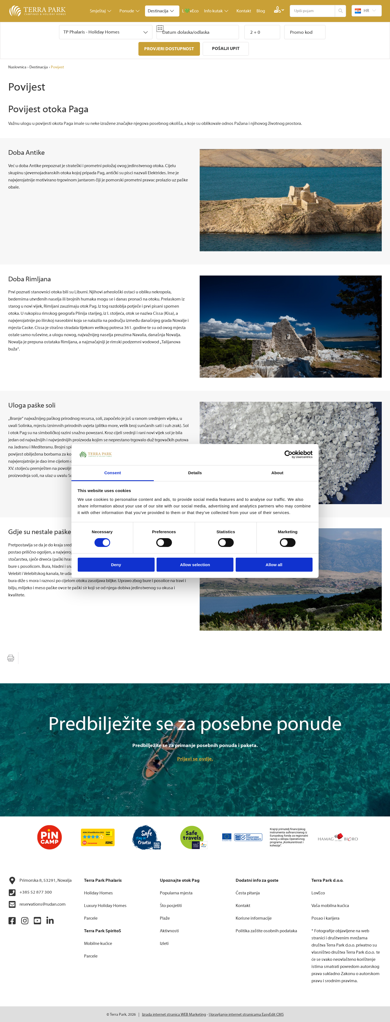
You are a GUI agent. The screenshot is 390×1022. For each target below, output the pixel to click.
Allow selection (195, 564)
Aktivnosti (169, 930)
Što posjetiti (171, 904)
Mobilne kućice (98, 942)
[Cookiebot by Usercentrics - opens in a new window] (288, 454)
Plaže (165, 917)
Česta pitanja (248, 892)
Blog (261, 11)
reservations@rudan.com (37, 904)
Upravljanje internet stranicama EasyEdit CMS (246, 1014)
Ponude (129, 11)
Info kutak (216, 11)
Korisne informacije (254, 917)
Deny (116, 564)
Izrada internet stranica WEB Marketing (174, 1014)
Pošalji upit (226, 48)
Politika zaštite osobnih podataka (266, 930)
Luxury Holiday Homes (105, 904)
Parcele (91, 917)
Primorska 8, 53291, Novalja (40, 880)
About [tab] (277, 472)
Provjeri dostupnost (169, 48)
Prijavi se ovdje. (195, 758)
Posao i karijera (325, 917)
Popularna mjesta (176, 892)
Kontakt (243, 11)
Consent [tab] (112, 472)
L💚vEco (190, 11)
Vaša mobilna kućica (330, 904)
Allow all (274, 564)
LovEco (318, 892)
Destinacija (161, 11)
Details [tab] (195, 472)
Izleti (164, 942)
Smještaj (100, 11)
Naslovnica (17, 66)
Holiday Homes (98, 892)
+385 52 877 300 (30, 892)
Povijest (57, 66)
